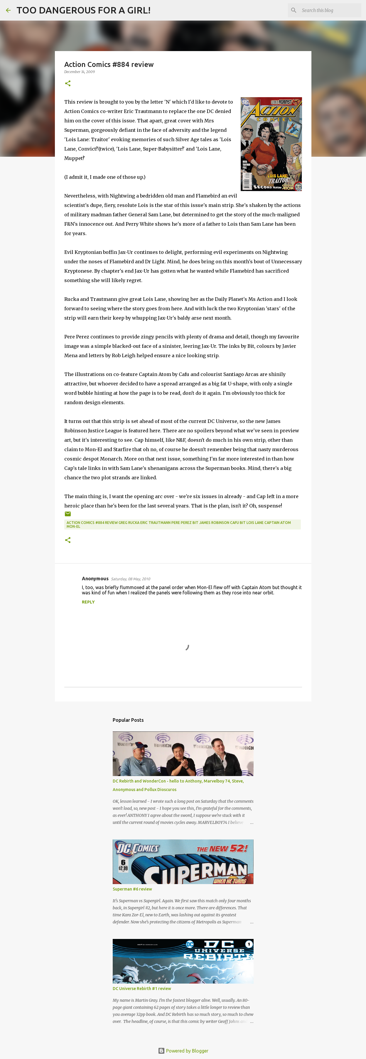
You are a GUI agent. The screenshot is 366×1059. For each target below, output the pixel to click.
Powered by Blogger (183, 1050)
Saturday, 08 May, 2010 (130, 579)
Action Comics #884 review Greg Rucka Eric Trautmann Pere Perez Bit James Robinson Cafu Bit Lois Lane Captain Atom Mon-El (179, 524)
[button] (67, 84)
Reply (88, 602)
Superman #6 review (132, 889)
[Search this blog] (330, 10)
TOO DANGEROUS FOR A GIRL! (83, 10)
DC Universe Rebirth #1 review (142, 988)
